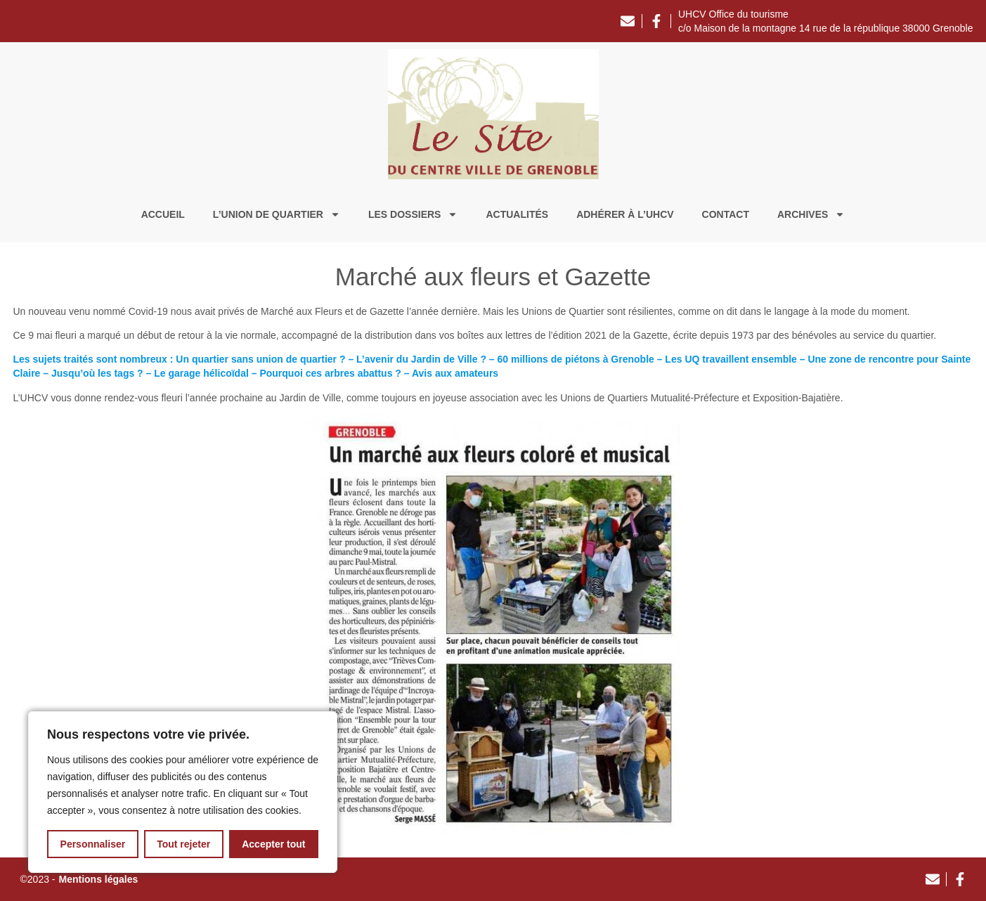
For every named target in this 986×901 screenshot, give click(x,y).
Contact (725, 214)
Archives (811, 214)
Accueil (163, 214)
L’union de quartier (276, 214)
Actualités (517, 214)
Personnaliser (93, 844)
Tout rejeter (183, 844)
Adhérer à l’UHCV (624, 214)
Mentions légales (98, 879)
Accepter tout (273, 844)
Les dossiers (413, 214)
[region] (182, 792)
